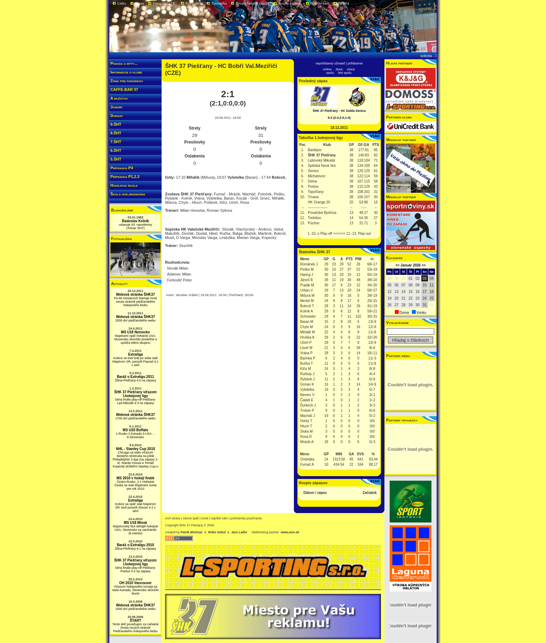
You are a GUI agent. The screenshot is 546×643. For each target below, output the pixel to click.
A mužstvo (119, 98)
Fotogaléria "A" (165, 3)
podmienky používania (246, 518)
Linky (121, 3)
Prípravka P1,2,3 (124, 177)
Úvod (204, 518)
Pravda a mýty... (124, 63)
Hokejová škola (124, 185)
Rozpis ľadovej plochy (253, 3)
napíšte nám (219, 518)
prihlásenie (355, 63)
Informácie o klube (126, 72)
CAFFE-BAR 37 (124, 89)
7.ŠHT (115, 142)
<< (398, 265)
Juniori (116, 107)
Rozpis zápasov (290, 3)
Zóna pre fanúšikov (126, 81)
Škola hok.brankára (127, 194)
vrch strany (172, 518)
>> (424, 265)
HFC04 (343, 3)
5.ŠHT (115, 159)
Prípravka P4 (121, 168)
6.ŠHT (115, 150)
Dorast (116, 116)
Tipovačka (219, 3)
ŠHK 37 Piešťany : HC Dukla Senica (339, 111)
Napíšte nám (320, 3)
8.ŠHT (115, 133)
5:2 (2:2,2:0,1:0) (339, 117)
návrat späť (190, 518)
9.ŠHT (115, 124)
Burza (139, 3)
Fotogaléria (194, 3)
